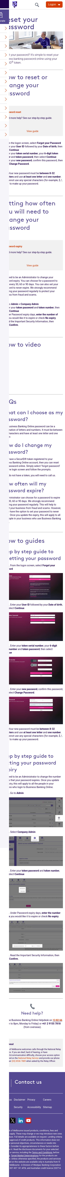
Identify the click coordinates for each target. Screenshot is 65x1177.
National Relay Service (28, 1058)
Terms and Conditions (42, 1152)
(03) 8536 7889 (19, 1061)
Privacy (31, 1099)
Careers (47, 1099)
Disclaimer (19, 1099)
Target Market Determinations (24, 1155)
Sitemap (47, 1107)
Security (18, 1107)
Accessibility (34, 1107)
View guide (32, 131)
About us (7, 1099)
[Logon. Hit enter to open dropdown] (54, 4)
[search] (38, 5)
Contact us (28, 1082)
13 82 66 (57, 1020)
